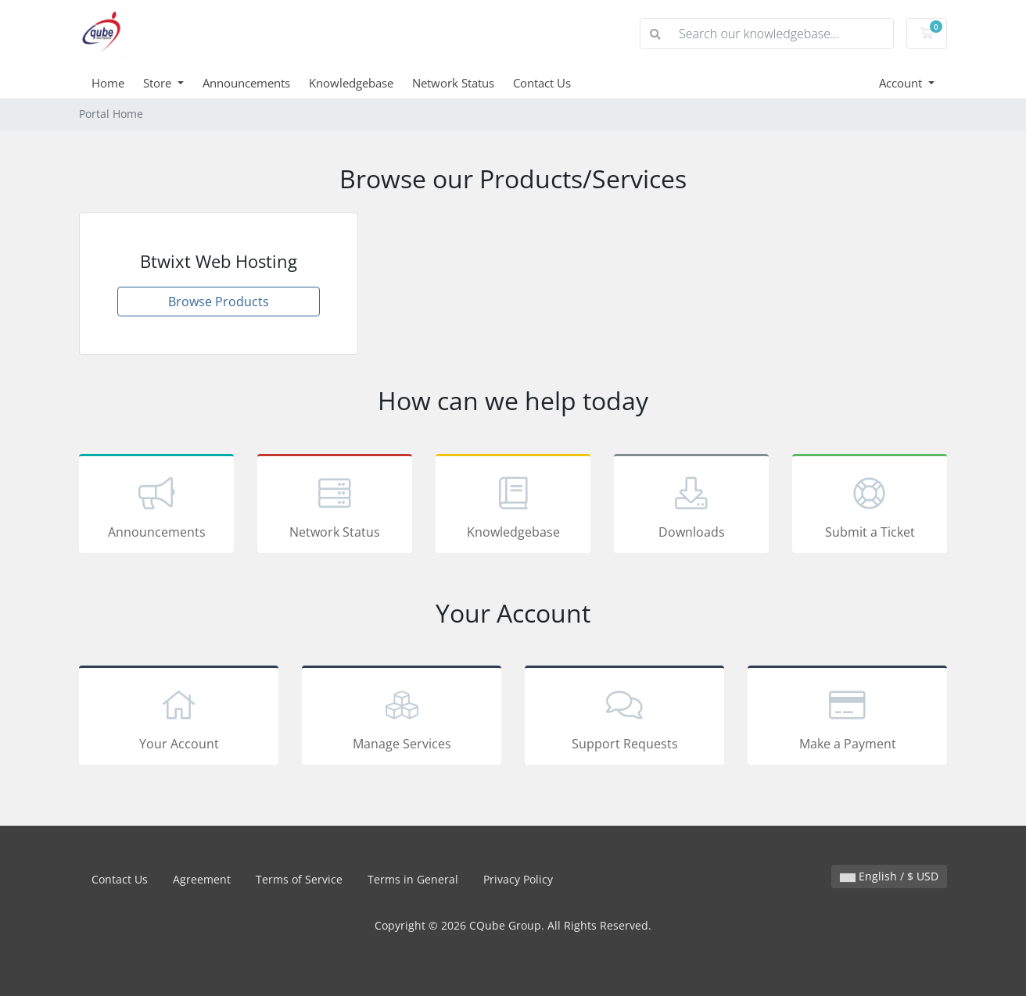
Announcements (246, 83)
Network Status (453, 83)
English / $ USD (889, 876)
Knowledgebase (351, 83)
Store (158, 83)
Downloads (691, 506)
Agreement (202, 879)
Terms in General (413, 879)
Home (107, 83)
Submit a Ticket (869, 506)
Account (902, 83)
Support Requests (624, 718)
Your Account (178, 718)
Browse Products (218, 301)
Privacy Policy (518, 879)
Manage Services (401, 718)
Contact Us (542, 83)
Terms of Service (299, 879)
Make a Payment (847, 718)
